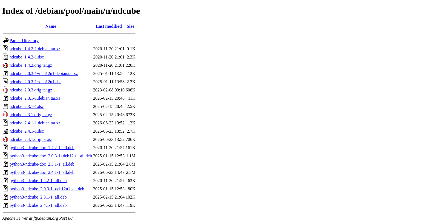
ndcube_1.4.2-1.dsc (27, 57)
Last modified (109, 26)
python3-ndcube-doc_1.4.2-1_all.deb (42, 147)
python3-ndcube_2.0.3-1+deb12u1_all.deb (47, 188)
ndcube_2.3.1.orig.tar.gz (31, 114)
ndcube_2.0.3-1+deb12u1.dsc (35, 81)
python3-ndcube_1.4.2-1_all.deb (38, 180)
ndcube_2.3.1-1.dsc (27, 106)
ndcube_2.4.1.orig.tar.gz (31, 139)
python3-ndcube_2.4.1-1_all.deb (38, 205)
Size (130, 26)
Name (50, 26)
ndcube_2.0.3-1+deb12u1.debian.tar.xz (44, 73)
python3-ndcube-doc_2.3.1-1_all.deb (42, 164)
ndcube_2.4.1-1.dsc (27, 131)
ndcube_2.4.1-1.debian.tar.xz (35, 123)
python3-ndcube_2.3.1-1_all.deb (38, 197)
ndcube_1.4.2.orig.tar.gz (31, 65)
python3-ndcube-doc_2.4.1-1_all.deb (42, 172)
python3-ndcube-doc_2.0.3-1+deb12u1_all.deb (51, 156)
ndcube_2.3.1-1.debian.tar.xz (35, 98)
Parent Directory (24, 40)
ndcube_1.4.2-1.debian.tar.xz (35, 48)
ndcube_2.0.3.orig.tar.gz (31, 90)
